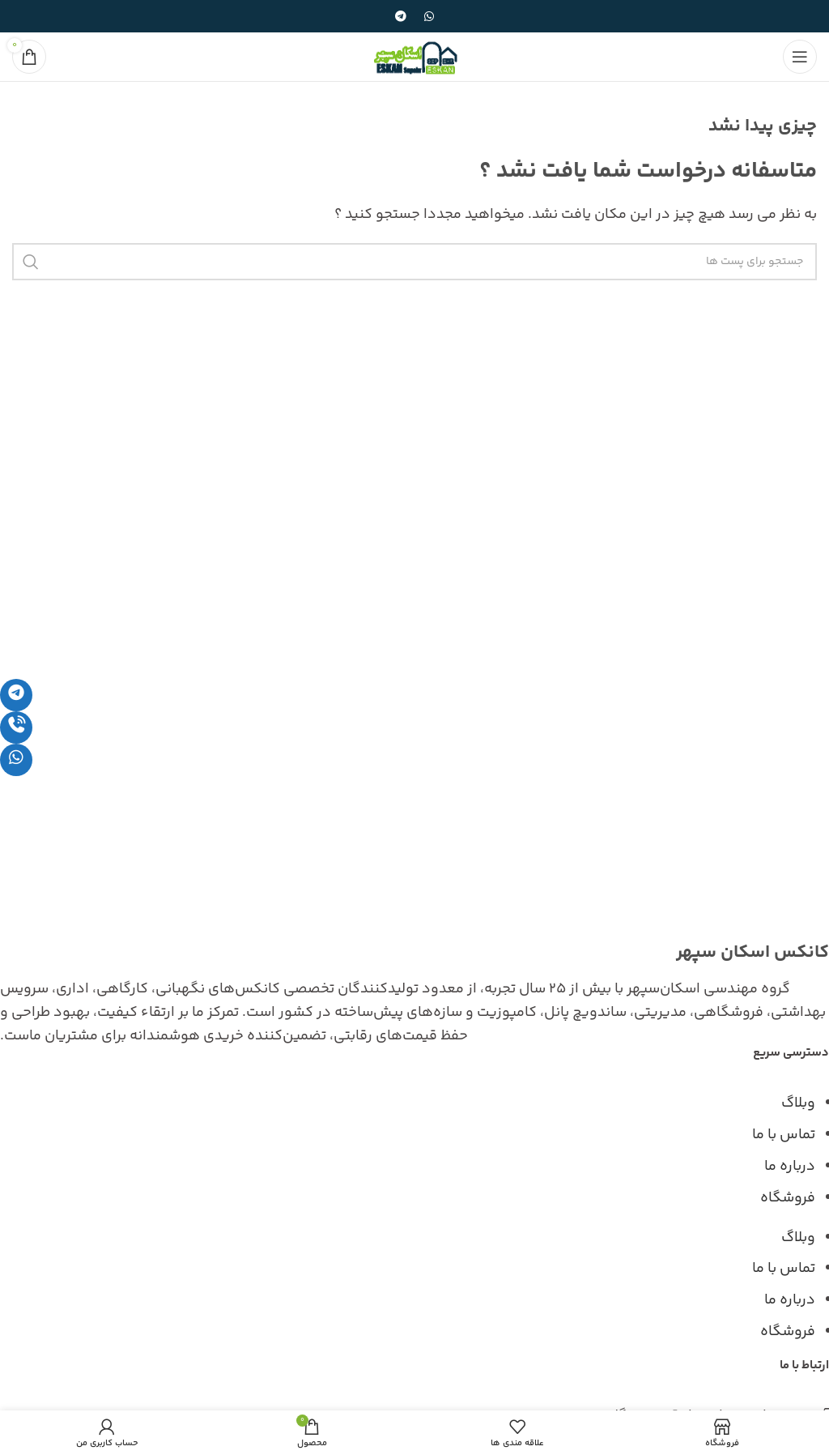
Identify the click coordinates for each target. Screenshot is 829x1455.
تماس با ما (783, 1135)
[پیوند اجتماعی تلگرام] (400, 16)
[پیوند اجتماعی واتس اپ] (429, 16)
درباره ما (789, 1166)
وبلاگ (798, 1103)
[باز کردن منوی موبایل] (800, 57)
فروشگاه (787, 1198)
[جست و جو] (414, 261)
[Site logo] (414, 56)
